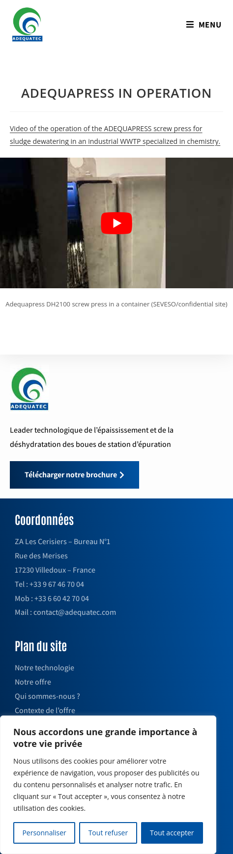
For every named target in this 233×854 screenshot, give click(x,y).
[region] (108, 785)
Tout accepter (172, 832)
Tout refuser (108, 832)
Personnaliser (44, 832)
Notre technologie (44, 667)
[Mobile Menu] (204, 24)
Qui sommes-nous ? (47, 696)
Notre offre (33, 682)
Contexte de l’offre (45, 710)
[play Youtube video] (116, 223)
